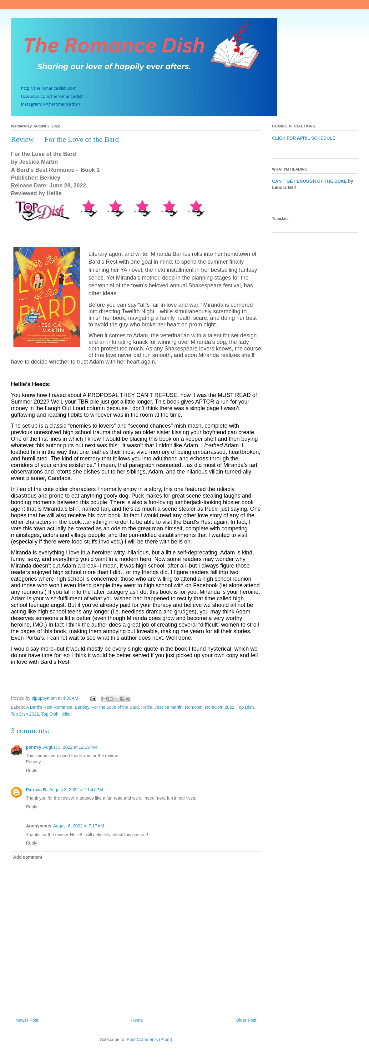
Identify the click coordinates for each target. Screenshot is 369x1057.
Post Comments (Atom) (149, 1039)
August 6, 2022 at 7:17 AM (78, 825)
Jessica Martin (168, 707)
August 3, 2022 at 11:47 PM (76, 789)
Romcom (193, 707)
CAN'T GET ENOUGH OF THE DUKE (309, 181)
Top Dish (245, 707)
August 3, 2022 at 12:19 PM (70, 747)
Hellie (146, 707)
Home (137, 1020)
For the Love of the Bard (115, 707)
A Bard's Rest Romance (49, 707)
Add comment (27, 857)
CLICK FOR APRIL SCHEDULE (303, 138)
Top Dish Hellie (55, 714)
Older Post (246, 1020)
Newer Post (27, 1020)
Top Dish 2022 (25, 714)
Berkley (82, 707)
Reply (31, 770)
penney (33, 747)
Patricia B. (36, 789)
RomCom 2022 (219, 707)
